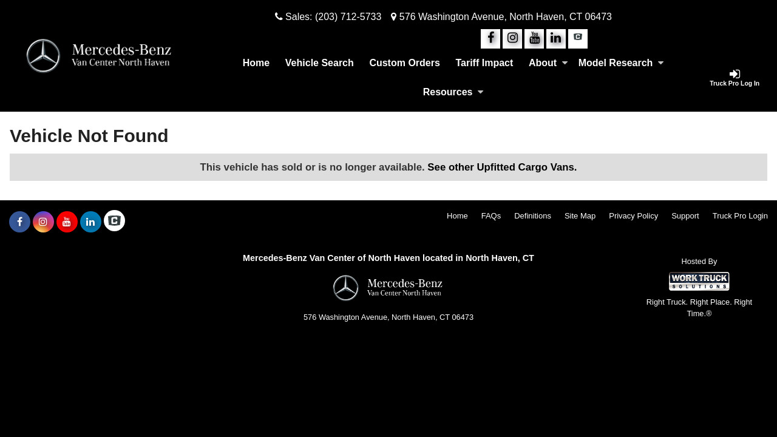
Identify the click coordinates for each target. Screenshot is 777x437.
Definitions (532, 215)
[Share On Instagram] (512, 39)
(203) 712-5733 (348, 17)
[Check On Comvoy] (578, 39)
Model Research (621, 63)
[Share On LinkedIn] (556, 39)
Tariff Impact (484, 63)
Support (685, 215)
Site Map (580, 215)
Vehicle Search (319, 63)
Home (256, 63)
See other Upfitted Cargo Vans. (502, 167)
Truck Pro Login (740, 215)
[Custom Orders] (405, 63)
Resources (453, 92)
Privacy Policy (633, 215)
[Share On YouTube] (534, 39)
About (548, 63)
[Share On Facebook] (490, 39)
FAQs (491, 215)
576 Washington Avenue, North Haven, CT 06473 (501, 17)
